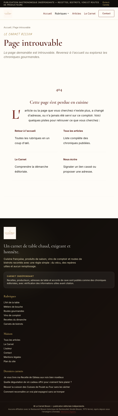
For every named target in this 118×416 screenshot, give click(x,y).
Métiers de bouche (13, 306)
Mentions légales (12, 357)
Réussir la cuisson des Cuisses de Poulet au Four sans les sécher (37, 387)
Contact (106, 13)
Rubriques (62, 13)
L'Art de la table (12, 302)
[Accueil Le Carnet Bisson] (8, 13)
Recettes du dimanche (15, 319)
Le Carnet (89, 13)
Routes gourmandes (14, 311)
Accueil (47, 13)
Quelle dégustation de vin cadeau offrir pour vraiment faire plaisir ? (38, 382)
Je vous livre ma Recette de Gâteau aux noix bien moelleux (34, 377)
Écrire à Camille (106, 3)
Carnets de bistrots (13, 324)
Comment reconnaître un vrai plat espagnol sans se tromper (34, 391)
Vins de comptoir (12, 315)
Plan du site (10, 361)
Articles (76, 13)
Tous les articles (12, 340)
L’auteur (8, 348)
